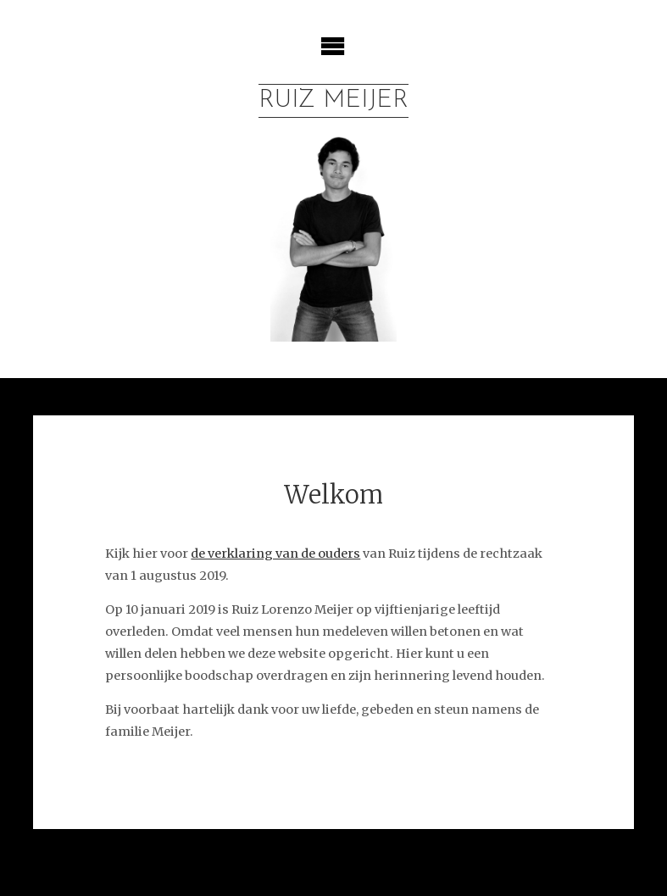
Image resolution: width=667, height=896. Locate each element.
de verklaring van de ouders (275, 553)
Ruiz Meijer (333, 100)
